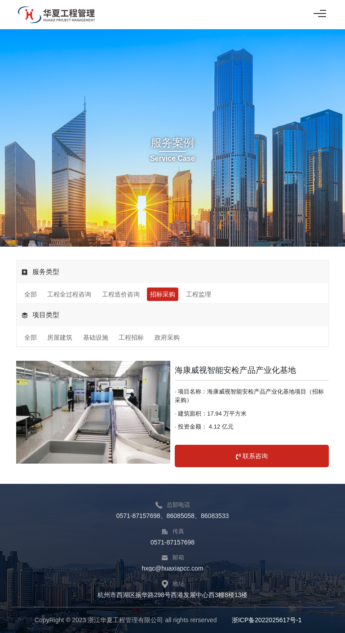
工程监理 (198, 294)
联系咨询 (252, 456)
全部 (30, 294)
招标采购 (162, 294)
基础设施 (95, 337)
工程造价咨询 (121, 294)
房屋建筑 (59, 337)
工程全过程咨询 (69, 294)
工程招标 (131, 337)
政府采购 (167, 337)
